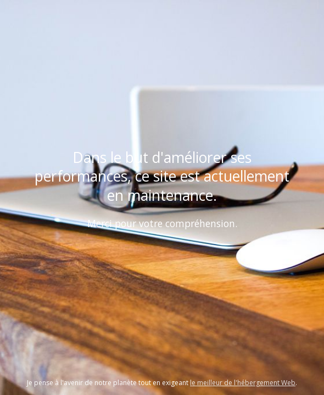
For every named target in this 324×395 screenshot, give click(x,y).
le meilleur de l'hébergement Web (242, 382)
